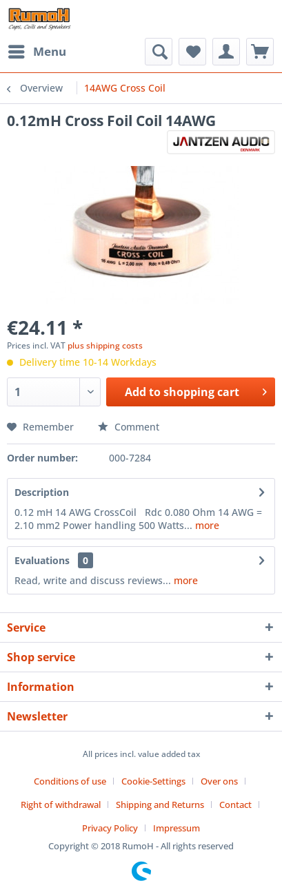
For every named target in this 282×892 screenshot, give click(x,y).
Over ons (219, 781)
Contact (235, 804)
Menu (37, 50)
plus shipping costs (105, 345)
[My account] (226, 51)
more (205, 525)
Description (41, 492)
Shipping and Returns (160, 804)
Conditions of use (70, 781)
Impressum (176, 828)
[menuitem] (36, 51)
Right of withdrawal (61, 804)
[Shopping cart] (260, 51)
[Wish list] (192, 51)
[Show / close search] (158, 51)
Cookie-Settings (153, 781)
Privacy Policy (110, 828)
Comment (128, 426)
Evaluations (42, 560)
